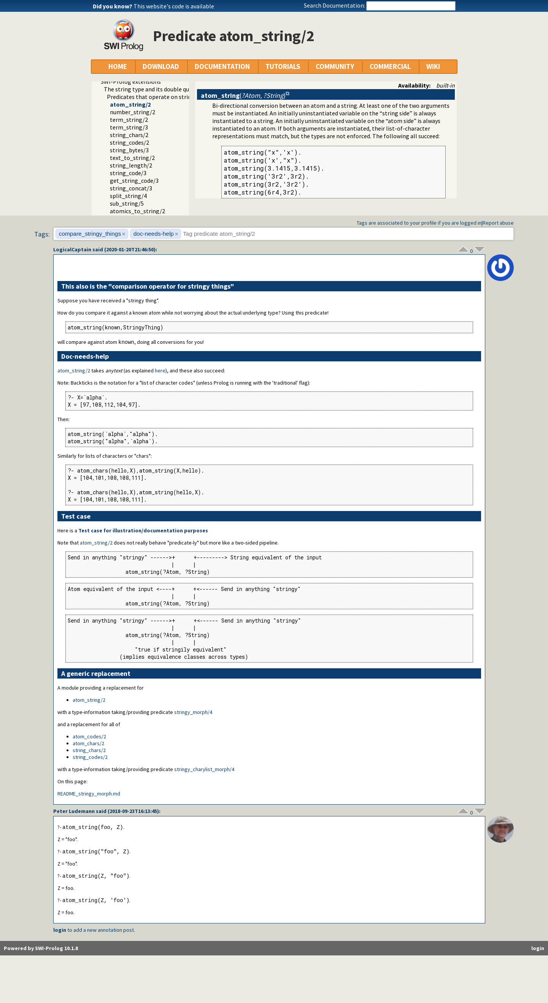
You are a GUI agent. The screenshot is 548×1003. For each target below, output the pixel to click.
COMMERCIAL (390, 66)
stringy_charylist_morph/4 (204, 769)
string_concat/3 (131, 188)
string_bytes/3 (129, 150)
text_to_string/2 (132, 157)
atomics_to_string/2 (137, 211)
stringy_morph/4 (193, 712)
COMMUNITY (335, 66)
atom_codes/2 (89, 736)
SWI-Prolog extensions (131, 81)
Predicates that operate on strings (152, 97)
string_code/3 (128, 173)
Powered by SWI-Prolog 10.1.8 (41, 950)
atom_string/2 (130, 104)
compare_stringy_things (90, 233)
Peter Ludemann (74, 811)
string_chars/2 (129, 135)
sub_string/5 (127, 203)
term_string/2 (129, 119)
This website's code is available (173, 6)
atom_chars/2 (88, 743)
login (59, 931)
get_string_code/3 (134, 180)
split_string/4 (128, 196)
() (243, 95)
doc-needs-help (153, 233)
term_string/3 (129, 127)
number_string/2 (132, 112)
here (160, 370)
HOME (117, 66)
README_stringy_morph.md (88, 794)
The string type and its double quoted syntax (161, 89)
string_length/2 (131, 165)
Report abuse (498, 222)
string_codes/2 (129, 142)
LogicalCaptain (72, 249)
